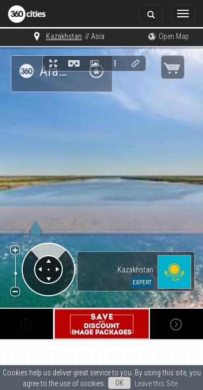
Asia (73, 36)
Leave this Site (101, 384)
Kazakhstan (39, 36)
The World (104, 36)
